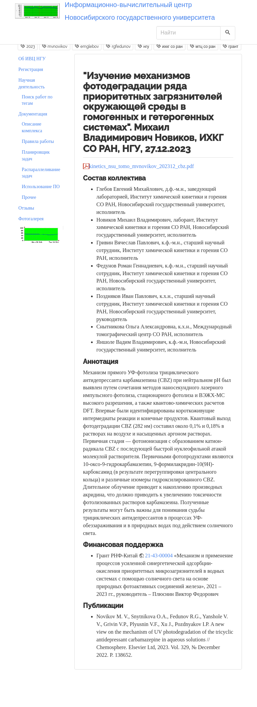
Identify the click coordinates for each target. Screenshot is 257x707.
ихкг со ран (169, 46)
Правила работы (38, 141)
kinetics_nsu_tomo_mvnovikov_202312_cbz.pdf (141, 166)
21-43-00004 (159, 555)
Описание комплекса (32, 127)
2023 (27, 46)
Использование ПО (41, 186)
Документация (32, 113)
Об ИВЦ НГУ (32, 58)
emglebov (87, 46)
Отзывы (26, 208)
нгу (143, 46)
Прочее (29, 197)
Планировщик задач (36, 155)
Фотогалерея (31, 218)
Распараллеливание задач (41, 173)
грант (230, 46)
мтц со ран (203, 46)
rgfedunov (118, 46)
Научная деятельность (31, 83)
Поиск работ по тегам (37, 100)
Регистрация (30, 69)
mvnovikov (54, 46)
